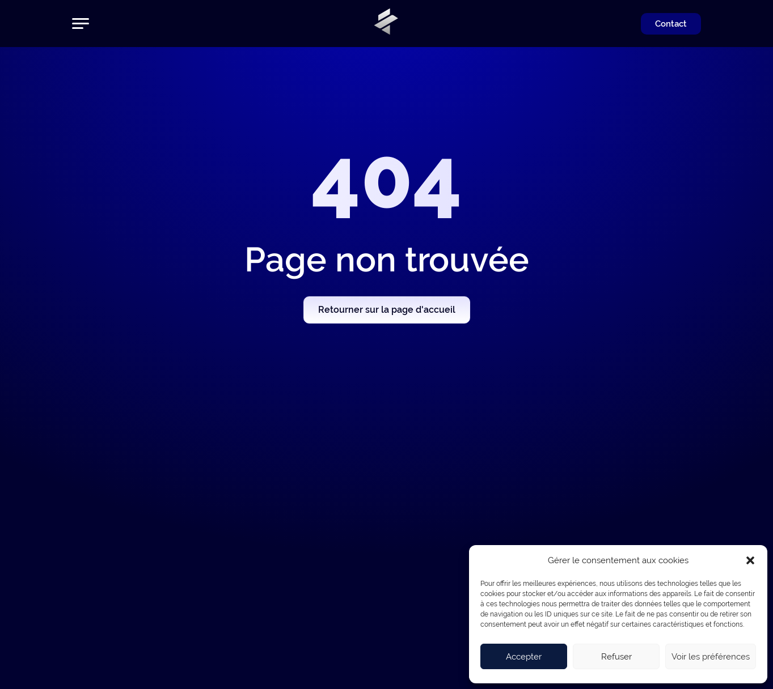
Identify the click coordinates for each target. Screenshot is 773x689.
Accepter (524, 657)
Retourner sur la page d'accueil (386, 309)
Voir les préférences (710, 657)
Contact (671, 24)
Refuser (616, 657)
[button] (750, 560)
